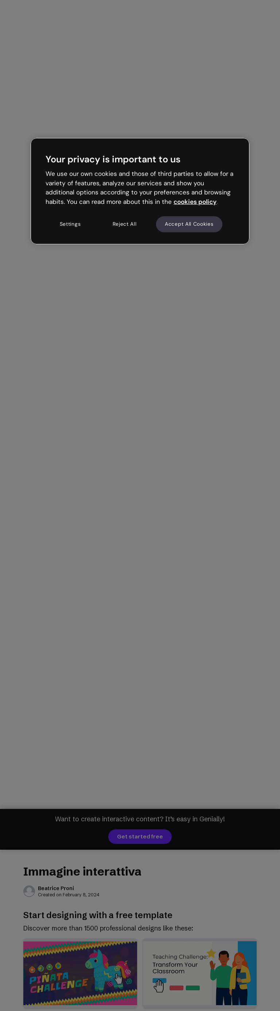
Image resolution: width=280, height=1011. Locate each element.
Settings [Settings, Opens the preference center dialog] (70, 224)
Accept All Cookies (189, 224)
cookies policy (195, 202)
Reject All (125, 224)
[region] (140, 191)
